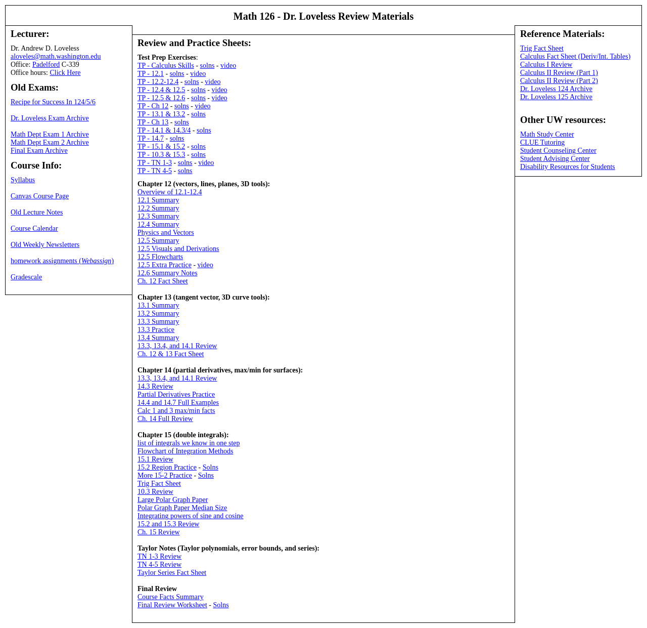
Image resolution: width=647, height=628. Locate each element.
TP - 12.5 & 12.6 (161, 98)
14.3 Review (155, 386)
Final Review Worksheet (172, 605)
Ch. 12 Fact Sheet (162, 281)
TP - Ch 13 (152, 122)
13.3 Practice (155, 329)
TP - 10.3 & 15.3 (161, 154)
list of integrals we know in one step (188, 443)
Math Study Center (547, 134)
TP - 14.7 (150, 138)
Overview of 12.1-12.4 (169, 192)
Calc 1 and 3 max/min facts (176, 410)
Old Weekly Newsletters (45, 244)
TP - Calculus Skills (165, 65)
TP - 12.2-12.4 (157, 82)
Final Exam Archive (39, 150)
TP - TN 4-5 (154, 171)
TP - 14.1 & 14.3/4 (164, 130)
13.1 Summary (158, 305)
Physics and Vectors (165, 232)
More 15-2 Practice (164, 475)
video (228, 65)
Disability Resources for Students (567, 167)
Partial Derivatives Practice (176, 394)
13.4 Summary (158, 338)
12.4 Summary (158, 224)
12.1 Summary (158, 200)
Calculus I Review (546, 64)
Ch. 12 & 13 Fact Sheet (170, 354)
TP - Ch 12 (152, 106)
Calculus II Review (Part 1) (559, 72)
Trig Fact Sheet (159, 483)
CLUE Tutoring (542, 142)
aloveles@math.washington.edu (56, 56)
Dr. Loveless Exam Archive (50, 118)
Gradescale (26, 277)
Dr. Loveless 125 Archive (556, 97)
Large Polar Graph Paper (172, 500)
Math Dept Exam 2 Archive (50, 142)
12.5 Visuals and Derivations (178, 249)
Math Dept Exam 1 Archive (50, 134)
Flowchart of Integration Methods (185, 451)
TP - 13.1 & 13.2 (161, 114)
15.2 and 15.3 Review (168, 524)
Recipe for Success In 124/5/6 (53, 102)
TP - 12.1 (150, 73)
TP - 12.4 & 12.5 (161, 90)
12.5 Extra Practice (164, 265)
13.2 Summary (158, 313)
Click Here (65, 72)
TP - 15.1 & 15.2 (161, 146)
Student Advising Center (555, 158)
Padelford (46, 64)
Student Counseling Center (558, 150)
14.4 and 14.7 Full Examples (178, 402)
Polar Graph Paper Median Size (182, 508)
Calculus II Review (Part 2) (559, 81)
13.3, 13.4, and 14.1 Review (177, 346)
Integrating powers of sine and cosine (190, 516)
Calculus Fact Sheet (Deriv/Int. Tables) (575, 56)
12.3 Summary (158, 216)
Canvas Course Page (40, 196)
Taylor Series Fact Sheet (171, 572)
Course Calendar (34, 228)
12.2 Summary (158, 208)
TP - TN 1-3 (154, 162)
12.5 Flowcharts (160, 257)
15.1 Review (155, 459)
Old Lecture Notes (37, 212)
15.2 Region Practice (167, 467)
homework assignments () (62, 261)
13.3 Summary (158, 321)
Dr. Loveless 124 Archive (556, 89)
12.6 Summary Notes (167, 273)
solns (207, 65)
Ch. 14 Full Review (165, 419)
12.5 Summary (158, 240)
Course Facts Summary (170, 597)
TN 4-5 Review (159, 564)
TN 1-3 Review (159, 556)
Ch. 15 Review (158, 532)
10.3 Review (155, 491)
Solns (210, 467)
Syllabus (23, 180)
